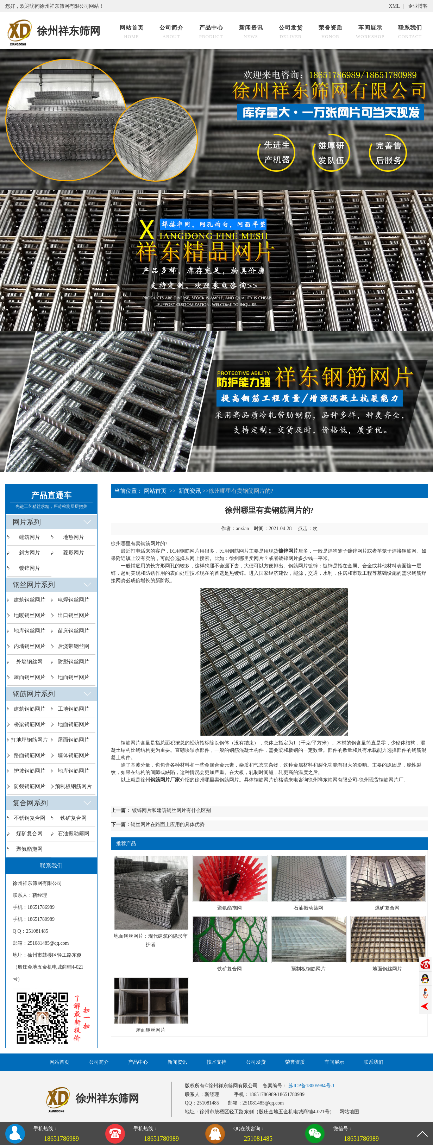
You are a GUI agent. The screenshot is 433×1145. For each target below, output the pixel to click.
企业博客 (418, 6)
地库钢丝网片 (29, 631)
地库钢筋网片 (73, 771)
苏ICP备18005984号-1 (311, 1085)
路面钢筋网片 (29, 755)
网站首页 (155, 491)
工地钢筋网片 (73, 709)
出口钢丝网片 (73, 615)
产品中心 (138, 1062)
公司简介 (99, 1062)
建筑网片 (29, 537)
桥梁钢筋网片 (29, 724)
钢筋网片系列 (34, 694)
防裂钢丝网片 (73, 662)
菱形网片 (73, 552)
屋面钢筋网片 (73, 740)
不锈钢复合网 (29, 818)
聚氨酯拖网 (29, 849)
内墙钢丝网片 (29, 646)
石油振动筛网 (73, 833)
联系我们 (373, 1062)
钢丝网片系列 (34, 585)
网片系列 (27, 522)
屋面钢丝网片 (29, 677)
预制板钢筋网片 (73, 786)
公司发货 (256, 1062)
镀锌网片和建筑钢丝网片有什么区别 (171, 810)
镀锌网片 (29, 568)
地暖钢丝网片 (29, 615)
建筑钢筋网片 (29, 709)
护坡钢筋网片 (29, 771)
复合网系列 (30, 803)
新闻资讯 (189, 491)
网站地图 (349, 1111)
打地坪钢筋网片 (29, 740)
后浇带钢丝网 (73, 646)
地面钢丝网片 (73, 677)
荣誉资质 (295, 1062)
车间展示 (334, 1062)
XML (394, 6)
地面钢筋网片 (73, 724)
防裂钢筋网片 (29, 786)
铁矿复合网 (73, 818)
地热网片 (73, 537)
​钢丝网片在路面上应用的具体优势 (168, 824)
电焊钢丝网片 (73, 600)
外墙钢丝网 (29, 662)
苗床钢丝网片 (73, 631)
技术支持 (216, 1062)
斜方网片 (29, 552)
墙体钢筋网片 (73, 755)
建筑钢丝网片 (29, 600)
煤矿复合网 (29, 833)
